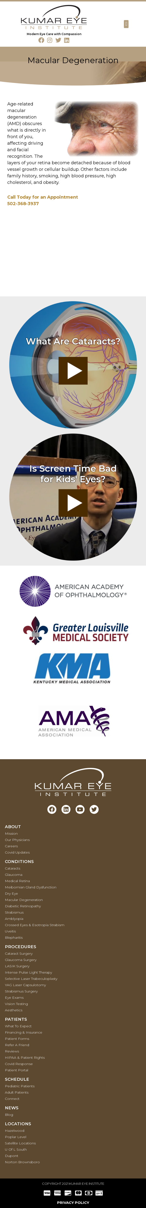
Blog (9, 1114)
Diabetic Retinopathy (23, 906)
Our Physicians (17, 840)
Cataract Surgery (19, 953)
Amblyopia (14, 918)
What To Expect (18, 1026)
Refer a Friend (17, 1045)
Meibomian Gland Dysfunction (30, 887)
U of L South (16, 1149)
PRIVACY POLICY (73, 1202)
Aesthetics (13, 1010)
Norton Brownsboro (22, 1162)
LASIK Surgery (17, 966)
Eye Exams (14, 997)
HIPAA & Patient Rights (25, 1057)
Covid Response (19, 1064)
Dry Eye (11, 893)
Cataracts (12, 868)
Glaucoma (13, 874)
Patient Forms (17, 1038)
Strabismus (14, 912)
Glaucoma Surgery (20, 960)
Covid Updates (17, 852)
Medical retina (17, 881)
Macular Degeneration (24, 900)
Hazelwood (14, 1130)
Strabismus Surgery (21, 991)
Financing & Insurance (23, 1032)
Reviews (12, 1051)
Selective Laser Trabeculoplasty (31, 978)
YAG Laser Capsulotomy (25, 985)
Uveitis (10, 931)
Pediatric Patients (19, 1086)
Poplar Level (15, 1137)
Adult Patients (16, 1092)
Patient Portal (16, 1070)
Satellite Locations (20, 1143)
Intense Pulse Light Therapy (28, 972)
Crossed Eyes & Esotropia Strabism (34, 925)
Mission (11, 833)
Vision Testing (16, 1004)
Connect (12, 1098)
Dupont (11, 1156)
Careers (11, 846)
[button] (126, 24)
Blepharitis (14, 937)
